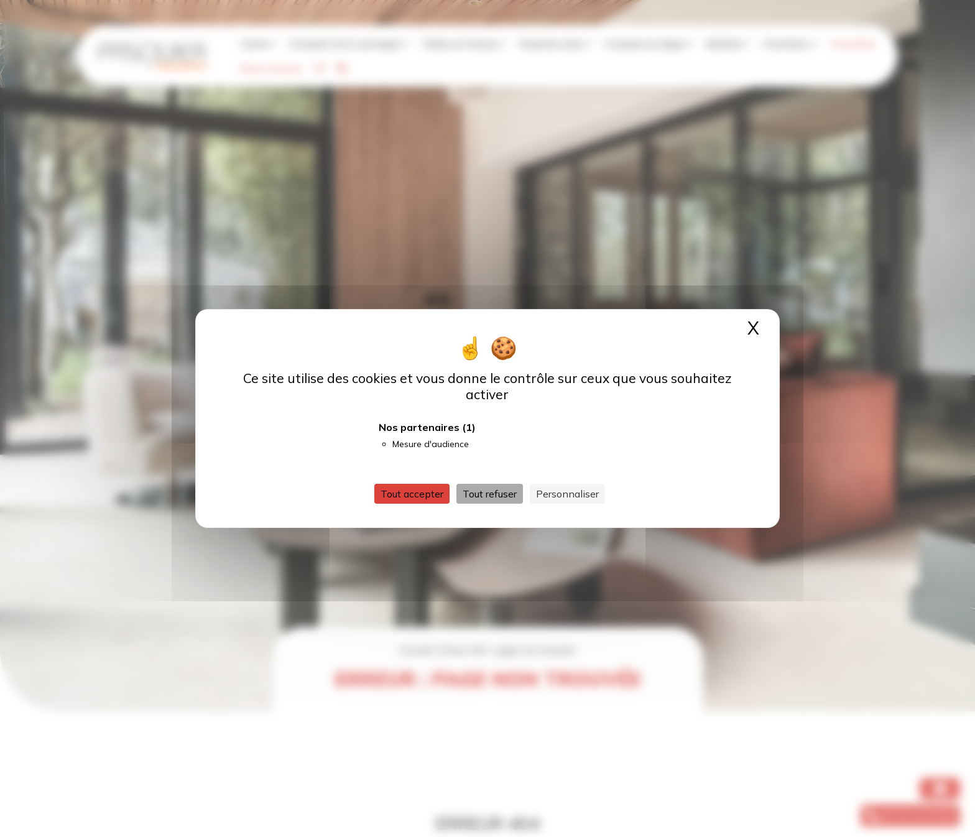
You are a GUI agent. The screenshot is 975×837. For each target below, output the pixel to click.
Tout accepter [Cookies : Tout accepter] (412, 494)
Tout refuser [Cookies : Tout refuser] (490, 494)
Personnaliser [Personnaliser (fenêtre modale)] (567, 494)
